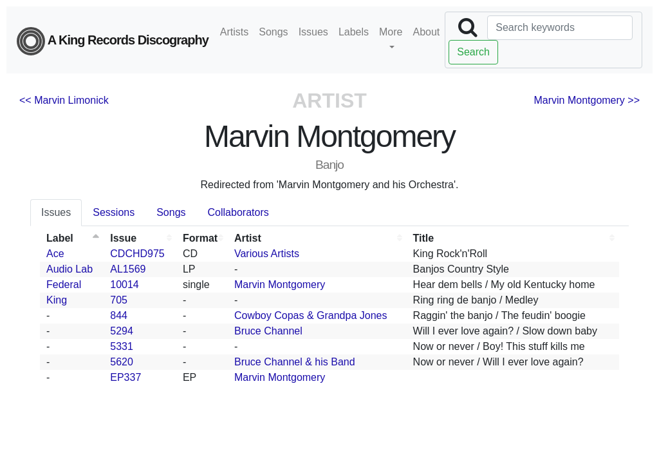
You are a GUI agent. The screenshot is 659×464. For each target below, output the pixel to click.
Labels (354, 31)
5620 (121, 361)
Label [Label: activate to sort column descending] (59, 238)
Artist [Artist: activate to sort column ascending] (247, 238)
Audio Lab (69, 269)
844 (118, 315)
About (426, 31)
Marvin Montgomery (279, 284)
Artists (234, 31)
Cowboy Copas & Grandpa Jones (310, 315)
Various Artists (266, 253)
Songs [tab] (170, 212)
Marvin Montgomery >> (587, 100)
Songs (273, 31)
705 (118, 300)
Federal (63, 284)
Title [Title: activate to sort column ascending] (423, 238)
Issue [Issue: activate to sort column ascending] (123, 238)
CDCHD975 (137, 253)
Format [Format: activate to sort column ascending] (200, 238)
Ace (55, 253)
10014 (124, 284)
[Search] (560, 27)
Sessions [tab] (114, 212)
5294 (121, 330)
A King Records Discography (113, 41)
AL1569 (127, 269)
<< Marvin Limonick (64, 100)
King (56, 300)
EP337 (125, 377)
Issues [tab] (56, 212)
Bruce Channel (268, 330)
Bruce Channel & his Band (294, 361)
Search (473, 51)
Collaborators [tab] (238, 212)
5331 (121, 346)
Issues (313, 31)
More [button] (390, 31)
